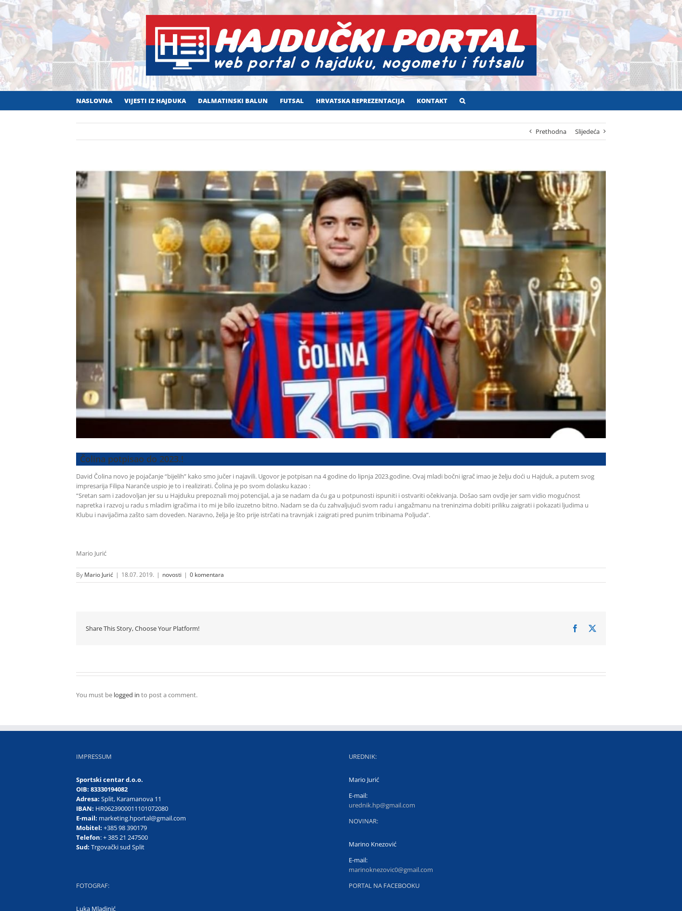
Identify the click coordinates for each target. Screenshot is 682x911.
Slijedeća (587, 131)
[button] (462, 100)
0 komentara (207, 575)
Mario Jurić (98, 575)
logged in (127, 694)
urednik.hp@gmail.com (382, 805)
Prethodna (551, 131)
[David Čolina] (341, 303)
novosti (172, 575)
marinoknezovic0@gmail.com (391, 869)
